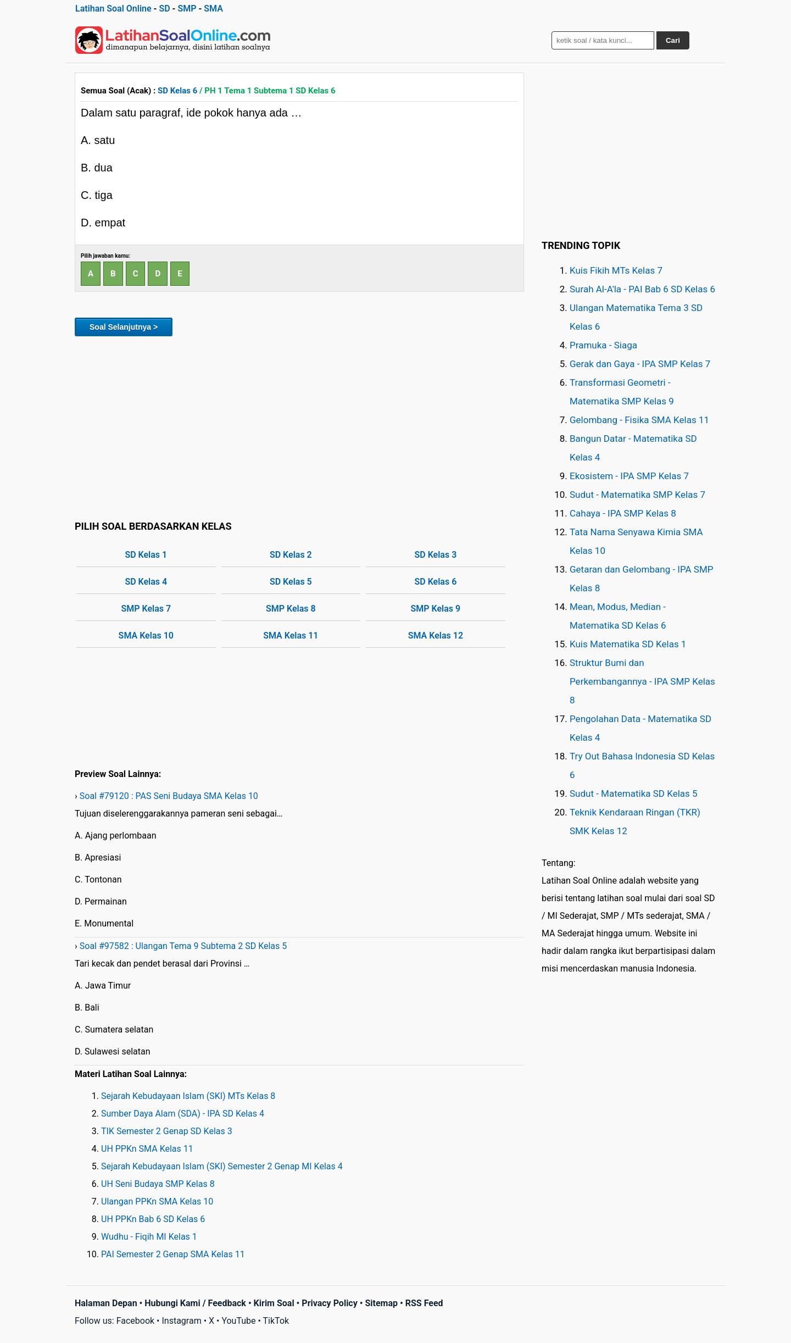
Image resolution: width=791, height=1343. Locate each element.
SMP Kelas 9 (436, 608)
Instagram (181, 1321)
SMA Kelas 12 (435, 635)
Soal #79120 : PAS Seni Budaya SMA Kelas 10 (169, 796)
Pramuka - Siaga (603, 345)
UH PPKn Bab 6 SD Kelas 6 (153, 1219)
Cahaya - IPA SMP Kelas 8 (623, 513)
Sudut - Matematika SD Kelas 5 (634, 793)
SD (164, 8)
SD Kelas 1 (146, 555)
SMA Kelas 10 (146, 635)
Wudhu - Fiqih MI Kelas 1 (149, 1236)
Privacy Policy (329, 1303)
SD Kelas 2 (291, 555)
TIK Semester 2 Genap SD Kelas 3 (166, 1131)
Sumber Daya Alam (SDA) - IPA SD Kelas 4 (182, 1113)
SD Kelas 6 (177, 91)
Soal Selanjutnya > (124, 327)
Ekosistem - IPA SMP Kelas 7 (629, 475)
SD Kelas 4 (146, 581)
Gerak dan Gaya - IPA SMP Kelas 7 (640, 363)
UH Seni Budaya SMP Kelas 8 (158, 1184)
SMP (186, 8)
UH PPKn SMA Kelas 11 (147, 1149)
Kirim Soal (274, 1303)
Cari (673, 40)
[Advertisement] (299, 426)
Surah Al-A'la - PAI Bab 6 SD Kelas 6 (642, 289)
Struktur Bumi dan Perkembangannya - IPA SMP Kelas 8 (642, 681)
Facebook (135, 1321)
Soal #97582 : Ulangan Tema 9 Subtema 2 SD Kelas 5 (183, 946)
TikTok (276, 1321)
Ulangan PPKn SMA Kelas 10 (157, 1201)
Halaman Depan (106, 1303)
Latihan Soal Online (113, 8)
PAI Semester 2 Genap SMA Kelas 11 (173, 1254)
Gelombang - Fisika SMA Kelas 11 (639, 419)
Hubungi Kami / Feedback (195, 1303)
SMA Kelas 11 (290, 635)
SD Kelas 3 (435, 555)
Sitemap (381, 1303)
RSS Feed (424, 1303)
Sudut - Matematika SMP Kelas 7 (637, 494)
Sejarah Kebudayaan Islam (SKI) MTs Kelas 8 (188, 1096)
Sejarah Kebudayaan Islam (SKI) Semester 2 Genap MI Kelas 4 (222, 1166)
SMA (213, 8)
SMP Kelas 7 (146, 608)
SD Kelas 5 (291, 581)
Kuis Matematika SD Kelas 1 (628, 644)
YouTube (238, 1321)
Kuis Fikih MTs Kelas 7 (616, 270)
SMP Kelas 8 (291, 608)
